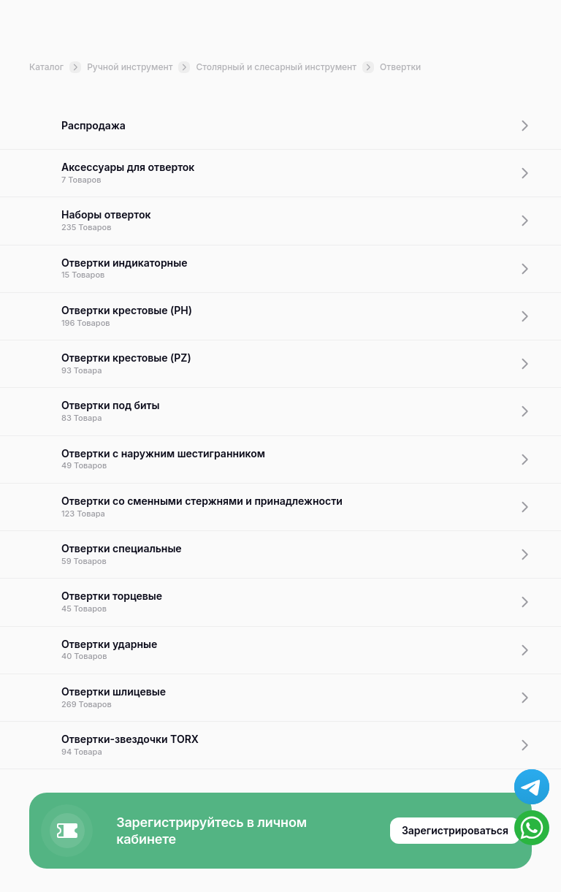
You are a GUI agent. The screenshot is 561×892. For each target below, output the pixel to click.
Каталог (55, 67)
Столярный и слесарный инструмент (285, 67)
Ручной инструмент (138, 67)
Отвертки (400, 66)
